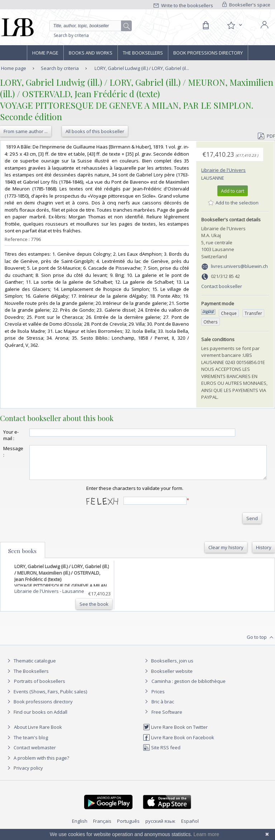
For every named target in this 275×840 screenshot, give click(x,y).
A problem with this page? (37, 764)
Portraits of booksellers (39, 687)
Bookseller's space (246, 4)
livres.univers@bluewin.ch (239, 266)
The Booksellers (143, 52)
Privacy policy (24, 774)
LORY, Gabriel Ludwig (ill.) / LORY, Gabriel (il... (142, 68)
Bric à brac (162, 708)
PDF (266, 136)
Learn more (206, 834)
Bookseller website (168, 677)
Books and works (90, 52)
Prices (158, 698)
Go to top (261, 643)
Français (102, 827)
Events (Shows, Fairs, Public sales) (46, 698)
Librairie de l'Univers (223, 170)
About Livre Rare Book (38, 733)
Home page (45, 52)
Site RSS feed (161, 754)
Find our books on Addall (36, 718)
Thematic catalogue (30, 667)
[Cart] (205, 25)
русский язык (160, 827)
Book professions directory (208, 52)
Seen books (22, 557)
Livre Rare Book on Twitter (175, 733)
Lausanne (212, 178)
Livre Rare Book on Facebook (178, 743)
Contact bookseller (221, 286)
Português (128, 827)
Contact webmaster (30, 754)
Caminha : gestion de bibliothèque (188, 687)
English (79, 827)
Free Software (166, 718)
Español (190, 827)
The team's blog (26, 743)
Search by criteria (71, 35)
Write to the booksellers (183, 5)
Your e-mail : (11, 435)
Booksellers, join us (168, 667)
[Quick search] (90, 25)
